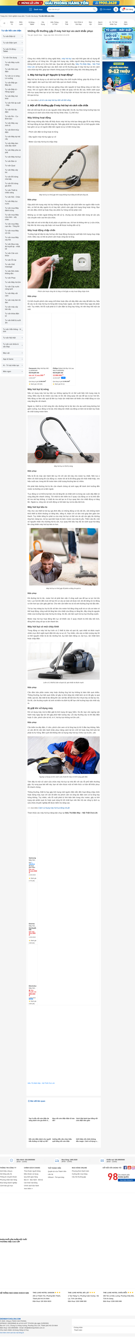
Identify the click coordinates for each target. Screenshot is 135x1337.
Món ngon (12, 371)
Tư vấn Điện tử (12, 36)
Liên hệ (50, 1174)
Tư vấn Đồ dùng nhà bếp (11, 178)
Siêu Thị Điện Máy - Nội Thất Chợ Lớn (41, 1083)
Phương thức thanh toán (80, 1171)
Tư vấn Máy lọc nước (11, 202)
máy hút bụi (66, 59)
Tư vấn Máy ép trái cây (12, 138)
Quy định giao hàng (31, 1177)
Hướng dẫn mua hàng (79, 1174)
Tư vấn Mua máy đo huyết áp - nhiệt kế (12, 246)
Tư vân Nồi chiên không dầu (12, 272)
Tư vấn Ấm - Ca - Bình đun (12, 117)
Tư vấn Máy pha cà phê (13, 151)
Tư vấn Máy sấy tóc (11, 171)
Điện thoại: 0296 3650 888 (112, 1301)
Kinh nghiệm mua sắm (17, 16)
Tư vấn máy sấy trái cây (11, 308)
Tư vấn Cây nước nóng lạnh (12, 288)
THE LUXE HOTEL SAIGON (47, 1293)
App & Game (12, 359)
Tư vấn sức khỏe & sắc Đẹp (12, 345)
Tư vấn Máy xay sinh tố (11, 124)
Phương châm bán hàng (8, 1180)
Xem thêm (28, 1188)
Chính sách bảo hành (31, 1186)
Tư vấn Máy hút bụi (13, 157)
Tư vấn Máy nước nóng (12, 63)
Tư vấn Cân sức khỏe (11, 254)
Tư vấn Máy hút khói (11, 97)
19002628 (32, 864)
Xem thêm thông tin (126, 1180)
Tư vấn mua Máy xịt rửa (12, 232)
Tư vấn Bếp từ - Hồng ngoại (11, 90)
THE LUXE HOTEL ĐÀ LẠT (81, 1293)
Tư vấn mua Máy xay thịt (12, 238)
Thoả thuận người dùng (32, 1171)
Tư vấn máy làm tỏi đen (13, 301)
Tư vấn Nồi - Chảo (12, 197)
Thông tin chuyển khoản (8, 1177)
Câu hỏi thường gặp (79, 1177)
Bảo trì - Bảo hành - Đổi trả (33, 1180)
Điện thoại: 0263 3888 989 (77, 1301)
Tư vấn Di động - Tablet (12, 50)
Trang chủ (4, 16)
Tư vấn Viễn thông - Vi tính (12, 330)
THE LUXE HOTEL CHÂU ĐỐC (118, 1293)
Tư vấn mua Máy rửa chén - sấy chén (12, 217)
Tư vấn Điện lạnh (12, 43)
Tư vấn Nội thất (12, 338)
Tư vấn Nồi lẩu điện (11, 111)
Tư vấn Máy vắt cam (11, 294)
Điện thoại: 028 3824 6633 (42, 1301)
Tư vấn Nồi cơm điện (11, 70)
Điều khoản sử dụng (31, 1174)
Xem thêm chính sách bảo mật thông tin (12, 1333)
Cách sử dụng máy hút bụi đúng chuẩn (54, 808)
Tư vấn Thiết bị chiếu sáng (11, 191)
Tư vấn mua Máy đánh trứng (12, 209)
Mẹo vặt (12, 353)
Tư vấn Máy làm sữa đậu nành (11, 144)
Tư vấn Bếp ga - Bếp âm (11, 84)
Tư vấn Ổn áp (10, 260)
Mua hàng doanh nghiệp (8, 1183)
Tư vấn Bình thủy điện (12, 131)
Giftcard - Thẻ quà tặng (56, 1177)
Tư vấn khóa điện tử (12, 315)
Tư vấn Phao (10, 278)
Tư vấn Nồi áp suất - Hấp (13, 104)
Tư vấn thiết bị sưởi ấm (13, 321)
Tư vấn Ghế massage (10, 265)
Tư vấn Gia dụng (32, 16)
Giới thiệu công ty (6, 1171)
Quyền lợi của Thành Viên (57, 1171)
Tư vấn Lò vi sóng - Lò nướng (13, 77)
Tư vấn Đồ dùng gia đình (11, 184)
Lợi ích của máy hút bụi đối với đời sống (54, 100)
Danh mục (38, 9)
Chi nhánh (105, 9)
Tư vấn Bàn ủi (11, 161)
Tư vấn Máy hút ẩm (13, 282)
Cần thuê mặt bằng (30, 1183)
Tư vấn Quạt (10, 166)
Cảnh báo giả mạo (6, 1186)
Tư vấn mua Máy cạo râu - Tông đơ (12, 225)
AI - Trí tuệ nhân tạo (12, 365)
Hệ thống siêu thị (6, 1174)
